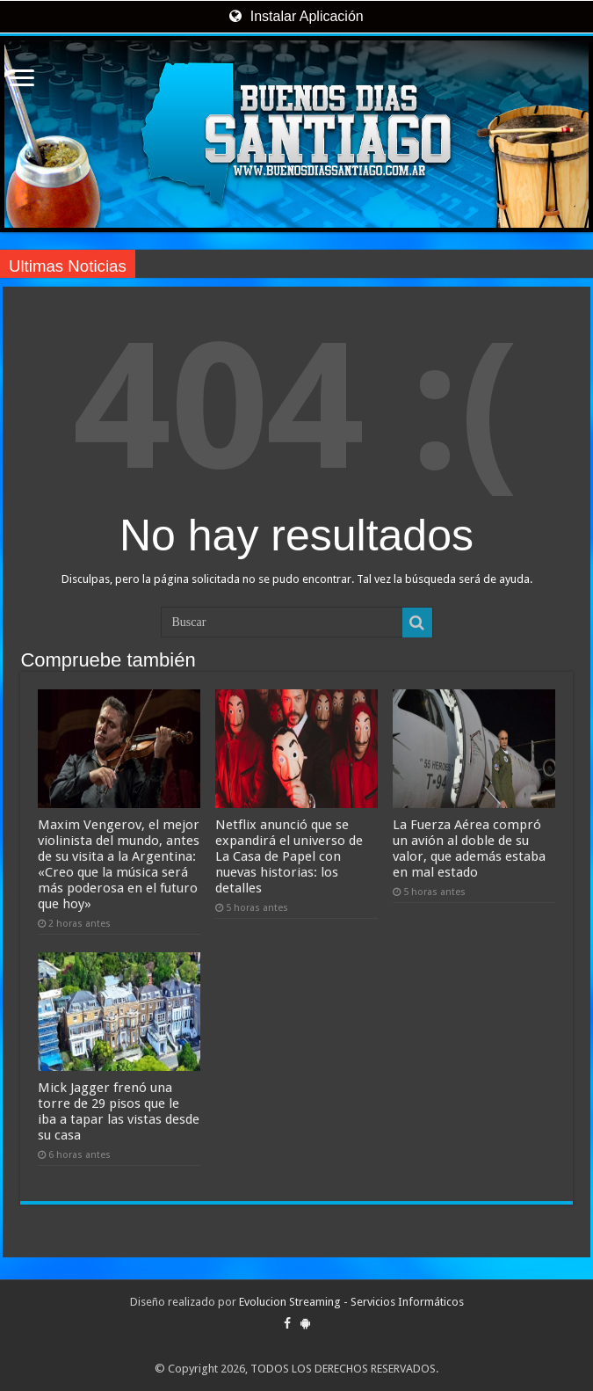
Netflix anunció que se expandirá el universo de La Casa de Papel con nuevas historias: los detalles (289, 856)
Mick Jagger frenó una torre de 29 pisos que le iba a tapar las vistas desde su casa (118, 1111)
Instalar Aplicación (296, 16)
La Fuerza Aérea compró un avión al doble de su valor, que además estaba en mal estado (469, 848)
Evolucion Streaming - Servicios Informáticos (351, 1301)
